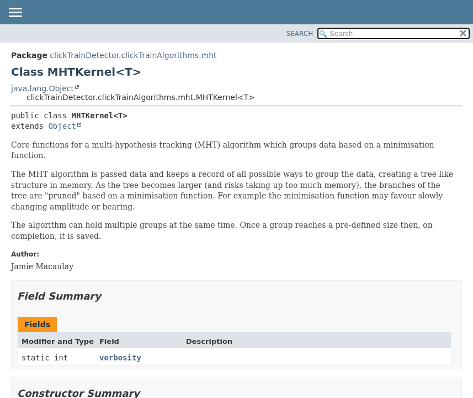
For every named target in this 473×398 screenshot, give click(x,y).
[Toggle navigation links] (15, 13)
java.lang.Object (42, 88)
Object (62, 126)
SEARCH (299, 34)
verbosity (120, 357)
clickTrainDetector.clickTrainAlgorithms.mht (133, 55)
